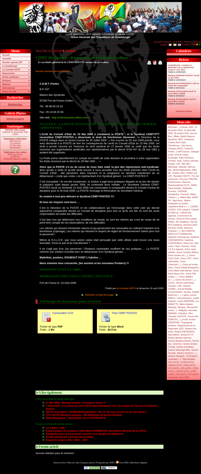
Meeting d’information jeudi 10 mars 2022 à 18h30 (182, 92)
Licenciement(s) (184, 298)
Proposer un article (172, 42)
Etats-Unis (188, 243)
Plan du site (73, 463)
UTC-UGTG (173, 368)
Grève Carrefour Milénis (187, 252)
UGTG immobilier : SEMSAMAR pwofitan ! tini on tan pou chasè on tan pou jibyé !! (96, 411)
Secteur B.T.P (186, 335)
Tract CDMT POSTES (124, 313)
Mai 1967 (186, 164)
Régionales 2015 (176, 329)
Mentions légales (138, 463)
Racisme (186, 182)
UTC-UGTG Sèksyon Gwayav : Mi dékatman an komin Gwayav (84, 414)
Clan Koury (186, 145)
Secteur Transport (176, 356)
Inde (179, 286)
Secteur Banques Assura (179, 341)
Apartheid (172, 139)
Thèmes (187, 42)
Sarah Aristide (174, 188)
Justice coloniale (190, 161)
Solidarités (187, 188)
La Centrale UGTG (11, 70)
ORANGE (172, 313)
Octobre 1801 (178, 173)
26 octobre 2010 (181, 133)
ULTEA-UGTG (187, 362)
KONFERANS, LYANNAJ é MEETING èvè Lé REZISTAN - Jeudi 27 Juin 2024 (181, 67)
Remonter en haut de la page (99, 295)
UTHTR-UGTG (182, 371)
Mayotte (182, 167)
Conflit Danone (183, 152)
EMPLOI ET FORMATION (180, 234)
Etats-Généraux (186, 158)
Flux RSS (122, 463)
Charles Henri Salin (177, 142)
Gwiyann (172, 286)
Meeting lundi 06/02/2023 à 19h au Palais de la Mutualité (183, 84)
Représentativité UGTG (178, 185)
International (8, 88)
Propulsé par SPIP (105, 463)
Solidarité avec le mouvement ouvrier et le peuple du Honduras (84, 433)
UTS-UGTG (180, 374)
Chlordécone (174, 145)
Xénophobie (173, 194)
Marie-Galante (186, 304)
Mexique (182, 307)
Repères (6, 84)
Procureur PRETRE (188, 179)
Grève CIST (185, 258)
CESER (194, 206)
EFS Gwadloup (175, 225)
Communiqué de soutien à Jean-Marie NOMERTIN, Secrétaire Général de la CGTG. (96, 430)
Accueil (157, 42)
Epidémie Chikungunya (178, 237)
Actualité (6, 59)
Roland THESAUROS (184, 332)
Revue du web (9, 92)
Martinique (173, 167)
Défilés (171, 222)
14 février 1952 (186, 127)
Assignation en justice (178, 203)
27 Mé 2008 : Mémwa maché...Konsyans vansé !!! (76, 402)
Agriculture (178, 200)
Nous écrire (59, 463)
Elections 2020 (190, 225)
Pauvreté (184, 194)
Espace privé (87, 463)
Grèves (171, 283)
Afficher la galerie (15, 119)
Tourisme (172, 191)
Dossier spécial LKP (12, 62)
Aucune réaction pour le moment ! (53, 71)
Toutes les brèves (184, 111)
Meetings (172, 307)
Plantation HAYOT (181, 176)
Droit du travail (181, 155)
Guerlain (172, 161)
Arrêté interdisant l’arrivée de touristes (69, 436)
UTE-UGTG (185, 368)
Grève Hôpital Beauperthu (187, 267)
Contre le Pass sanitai (186, 219)
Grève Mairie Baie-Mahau (180, 271)
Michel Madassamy (182, 170)
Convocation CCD (62, 313)
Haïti (179, 161)
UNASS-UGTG (175, 365)
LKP (178, 164)
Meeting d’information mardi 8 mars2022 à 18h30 (182, 100)
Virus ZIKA (184, 377)
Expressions (8, 73)
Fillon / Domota (182, 246)
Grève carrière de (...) (178, 255)
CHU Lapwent (183, 210)
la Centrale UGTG (126, 288)
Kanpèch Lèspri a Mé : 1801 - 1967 (67, 439)
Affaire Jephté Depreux (184, 136)
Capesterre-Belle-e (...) (178, 206)
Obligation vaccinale (187, 310)
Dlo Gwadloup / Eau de (186, 222)
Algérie (187, 200)
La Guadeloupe (9, 66)
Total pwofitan (188, 359)
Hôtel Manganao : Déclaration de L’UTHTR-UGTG (76, 417)
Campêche (189, 139)
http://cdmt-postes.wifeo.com (70, 117)
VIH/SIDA (182, 191)
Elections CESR (175, 228)
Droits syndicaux (10, 77)
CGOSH (172, 210)
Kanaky (171, 164)
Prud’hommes (174, 182)
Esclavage (172, 158)
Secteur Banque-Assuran (179, 338)
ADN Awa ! (173, 127)
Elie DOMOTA (188, 231)
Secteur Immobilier (185, 347)
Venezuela (173, 377)
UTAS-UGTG (189, 365)
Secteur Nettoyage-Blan (179, 350)
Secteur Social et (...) (187, 353)
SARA (194, 185)
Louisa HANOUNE (185, 301)
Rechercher (15, 104)
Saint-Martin (173, 335)
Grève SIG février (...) (185, 280)
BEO (180, 139)
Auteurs (197, 42)
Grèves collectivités (185, 283)
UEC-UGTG (173, 362)
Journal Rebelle (184, 289)
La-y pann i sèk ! (56, 427)
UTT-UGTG (193, 374)
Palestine (182, 313)
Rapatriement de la (186, 325)
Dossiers (6, 81)
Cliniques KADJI (175, 148)
